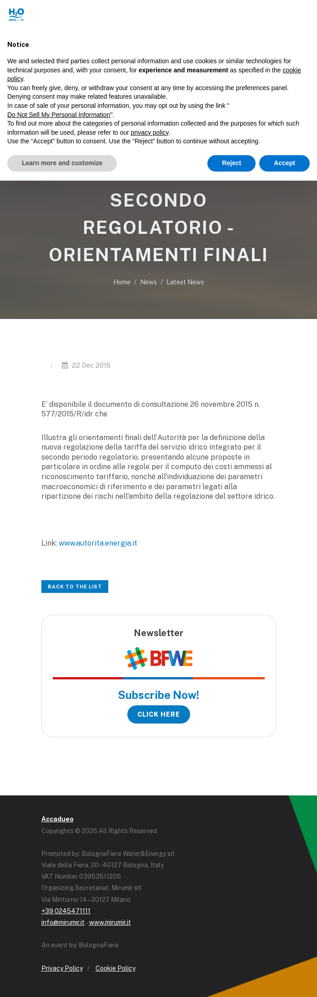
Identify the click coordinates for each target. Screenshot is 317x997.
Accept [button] (284, 163)
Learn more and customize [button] (62, 163)
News (148, 282)
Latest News (185, 282)
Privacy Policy (62, 968)
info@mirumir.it (63, 922)
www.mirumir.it (110, 922)
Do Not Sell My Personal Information (58, 114)
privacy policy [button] (150, 132)
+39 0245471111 (66, 911)
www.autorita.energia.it (98, 543)
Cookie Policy (116, 968)
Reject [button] (231, 163)
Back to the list (75, 586)
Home (122, 282)
